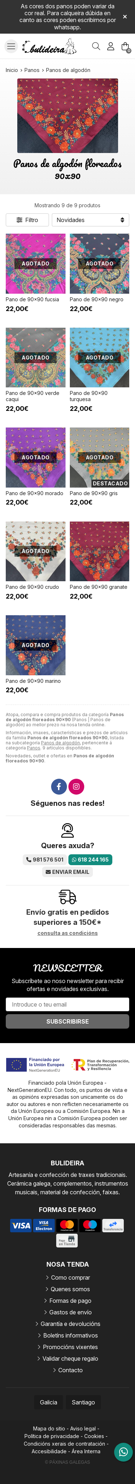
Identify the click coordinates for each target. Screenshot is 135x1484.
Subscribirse (67, 1021)
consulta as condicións (67, 933)
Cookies (94, 1436)
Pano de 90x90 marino (33, 681)
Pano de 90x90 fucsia (32, 299)
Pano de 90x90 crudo (32, 587)
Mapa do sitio (49, 1428)
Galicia (48, 1402)
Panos (33, 747)
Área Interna (86, 1451)
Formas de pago (70, 1300)
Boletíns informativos (70, 1335)
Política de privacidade (51, 1436)
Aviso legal (83, 1428)
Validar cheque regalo (70, 1358)
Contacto (70, 1370)
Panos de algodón (60, 742)
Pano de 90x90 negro (96, 299)
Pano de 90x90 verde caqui (32, 396)
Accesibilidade (49, 1451)
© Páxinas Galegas (67, 1462)
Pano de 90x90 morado (34, 493)
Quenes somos (70, 1289)
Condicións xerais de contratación (64, 1444)
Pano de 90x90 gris (94, 493)
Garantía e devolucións (70, 1323)
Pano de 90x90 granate (98, 587)
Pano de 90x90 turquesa (89, 396)
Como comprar (70, 1277)
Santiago (83, 1402)
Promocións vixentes (70, 1347)
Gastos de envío (70, 1312)
